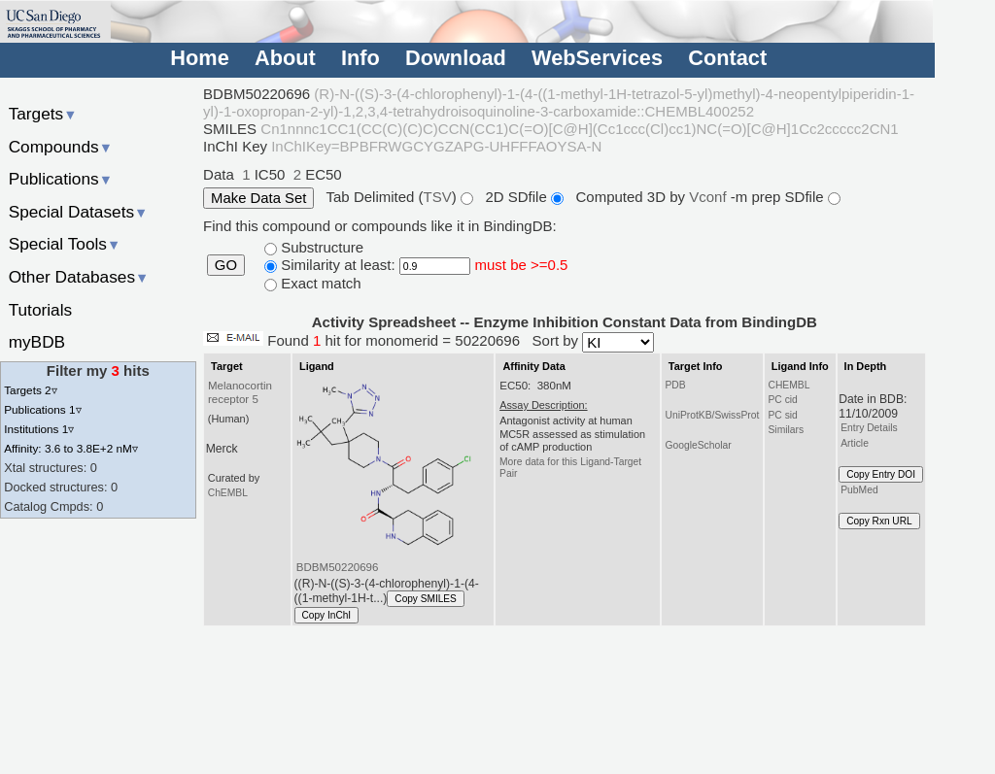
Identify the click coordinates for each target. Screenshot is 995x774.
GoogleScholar (698, 445)
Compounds (61, 146)
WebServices (597, 58)
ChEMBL (228, 493)
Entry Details (869, 427)
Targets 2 (30, 390)
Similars (786, 429)
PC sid (782, 415)
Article (855, 443)
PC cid (782, 399)
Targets (43, 113)
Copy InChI (327, 615)
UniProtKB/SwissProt (712, 415)
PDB (675, 385)
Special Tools (65, 243)
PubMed (859, 490)
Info (360, 58)
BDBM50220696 (337, 567)
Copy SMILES (426, 598)
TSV (438, 196)
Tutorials (41, 310)
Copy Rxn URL (878, 521)
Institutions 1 (39, 428)
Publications (61, 178)
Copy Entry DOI (880, 474)
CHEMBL (788, 385)
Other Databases (79, 276)
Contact (727, 58)
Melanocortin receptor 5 (240, 392)
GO (226, 265)
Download (455, 58)
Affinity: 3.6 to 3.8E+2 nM (71, 448)
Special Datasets (79, 211)
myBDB (37, 342)
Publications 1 (42, 409)
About (285, 58)
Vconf (710, 196)
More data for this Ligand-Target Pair (570, 467)
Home (199, 58)
